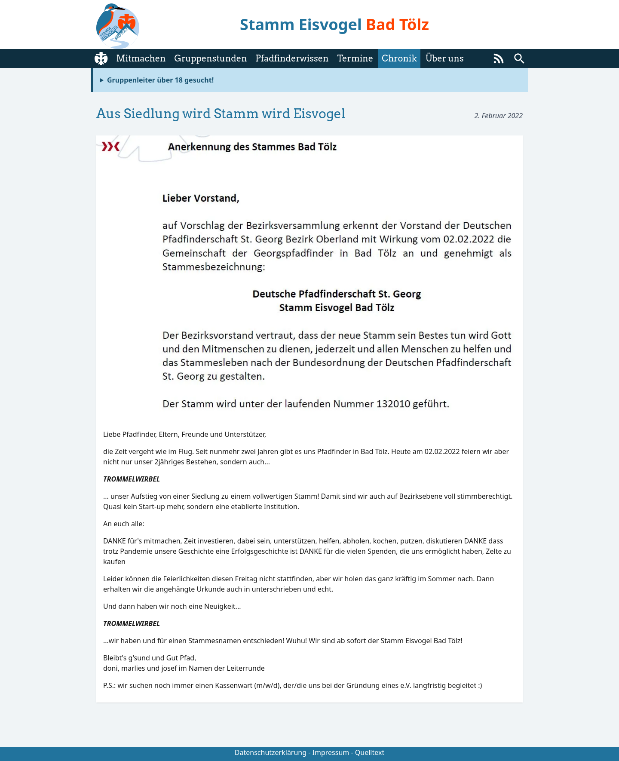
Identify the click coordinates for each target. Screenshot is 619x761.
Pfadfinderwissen (292, 58)
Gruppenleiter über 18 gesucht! (160, 80)
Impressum (331, 752)
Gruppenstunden (210, 58)
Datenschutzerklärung (270, 752)
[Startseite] (101, 58)
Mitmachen (140, 58)
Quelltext (369, 752)
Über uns (445, 58)
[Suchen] (519, 58)
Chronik (399, 58)
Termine (355, 58)
